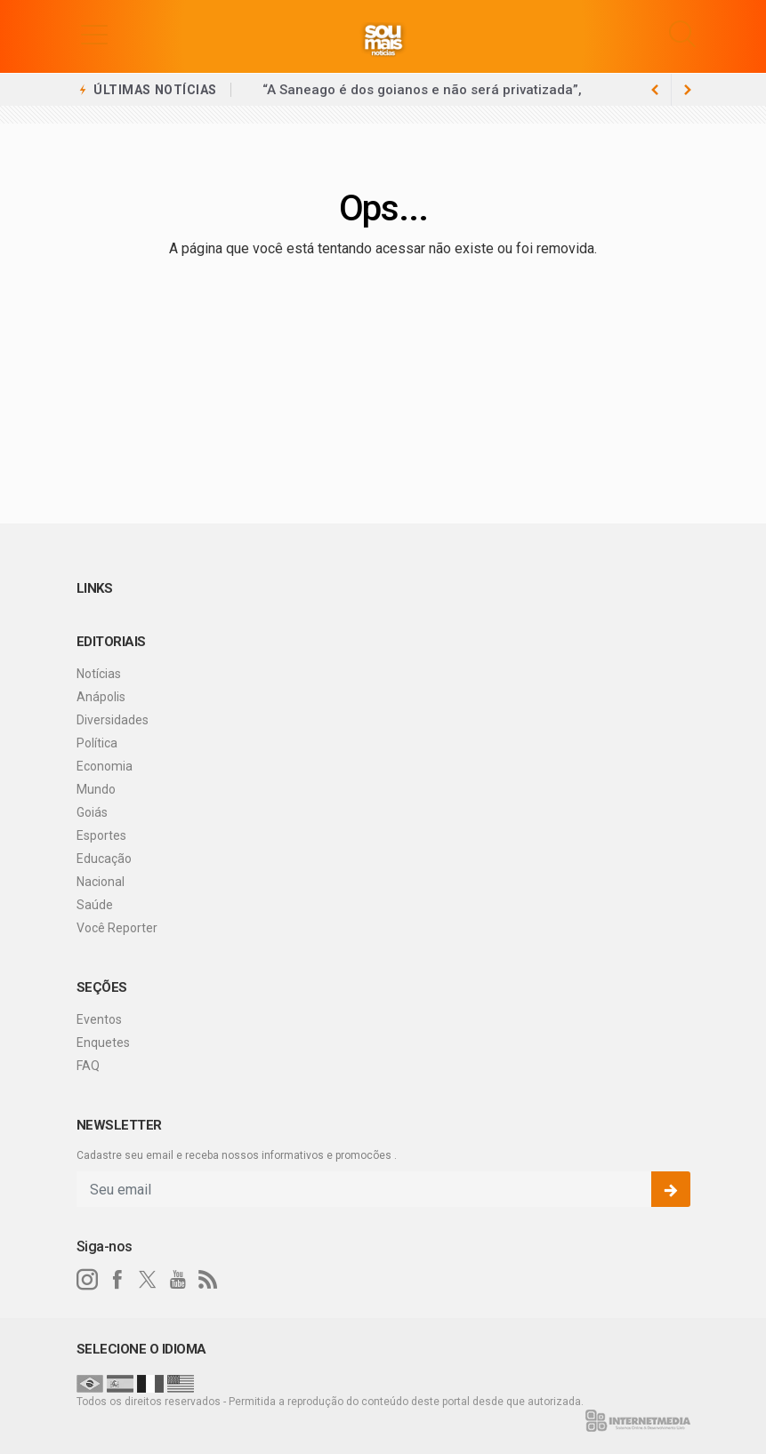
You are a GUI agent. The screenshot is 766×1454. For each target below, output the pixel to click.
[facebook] (117, 1280)
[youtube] (178, 1280)
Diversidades (113, 720)
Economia (105, 766)
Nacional (101, 882)
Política (97, 743)
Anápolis (101, 697)
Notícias (99, 674)
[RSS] (208, 1280)
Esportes (101, 835)
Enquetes (103, 1042)
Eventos (99, 1019)
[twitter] (147, 1280)
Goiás (92, 812)
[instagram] (87, 1280)
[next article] (656, 90)
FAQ (88, 1066)
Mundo (96, 789)
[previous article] (688, 90)
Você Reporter (117, 928)
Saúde (95, 905)
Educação (104, 858)
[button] (94, 33)
